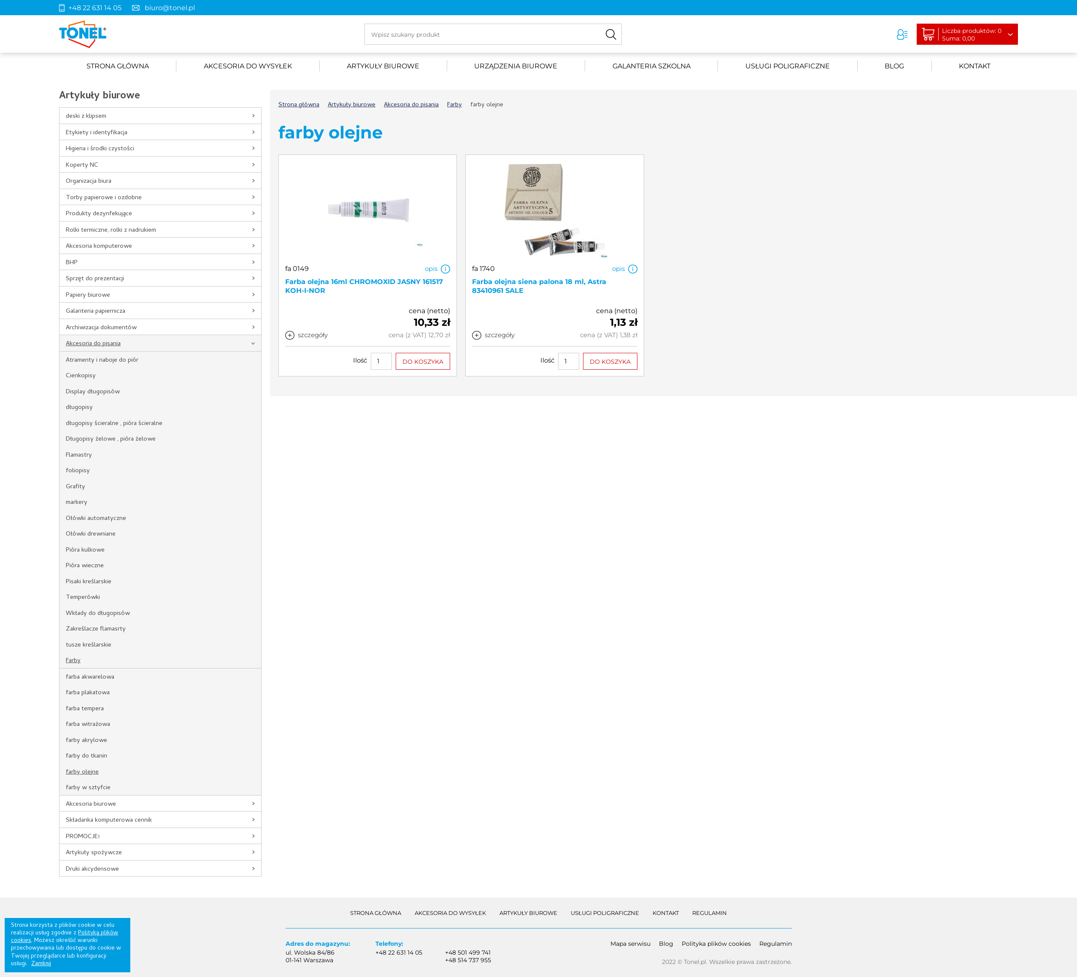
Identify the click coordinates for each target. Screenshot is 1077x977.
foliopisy (78, 471)
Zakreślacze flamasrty (96, 629)
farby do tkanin (86, 756)
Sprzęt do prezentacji (95, 279)
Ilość (360, 360)
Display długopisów (93, 392)
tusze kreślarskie (88, 645)
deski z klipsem (86, 116)
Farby (73, 661)
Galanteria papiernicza (95, 311)
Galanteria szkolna (652, 66)
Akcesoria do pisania (93, 344)
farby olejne (82, 772)
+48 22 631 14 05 (94, 8)
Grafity (75, 487)
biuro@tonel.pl (170, 8)
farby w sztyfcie (88, 788)
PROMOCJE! (83, 837)
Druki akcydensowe (92, 869)
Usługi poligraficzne (787, 66)
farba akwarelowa (90, 677)
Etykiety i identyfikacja (96, 133)
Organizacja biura (88, 181)
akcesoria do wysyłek (248, 66)
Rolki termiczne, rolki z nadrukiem (111, 230)
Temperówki (83, 598)
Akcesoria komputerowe (99, 246)
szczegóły (313, 335)
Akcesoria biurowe (91, 804)
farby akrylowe (86, 741)
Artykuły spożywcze (94, 853)
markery (76, 503)
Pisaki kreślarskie (88, 582)
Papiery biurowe (88, 295)
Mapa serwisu (630, 943)
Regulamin (709, 912)
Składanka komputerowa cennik (109, 820)
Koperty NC (82, 165)
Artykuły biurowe (383, 66)
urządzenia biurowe (515, 66)
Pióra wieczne (85, 566)
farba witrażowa (88, 725)
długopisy (79, 408)
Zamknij (41, 964)
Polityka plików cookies (716, 943)
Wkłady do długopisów (98, 614)
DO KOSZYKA (422, 361)
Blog (894, 66)
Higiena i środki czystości (100, 149)
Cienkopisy (81, 376)
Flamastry (79, 455)
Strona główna (117, 66)
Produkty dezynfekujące (99, 214)
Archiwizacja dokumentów (101, 328)
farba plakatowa (88, 693)
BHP (72, 263)
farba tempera (85, 709)
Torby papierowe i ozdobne (104, 198)
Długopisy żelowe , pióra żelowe (111, 439)
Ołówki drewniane (91, 534)
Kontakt (975, 66)
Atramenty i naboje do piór (102, 360)
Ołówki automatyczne (96, 519)
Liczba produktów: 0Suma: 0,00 (971, 34)
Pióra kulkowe (85, 550)
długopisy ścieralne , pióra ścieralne (114, 424)
